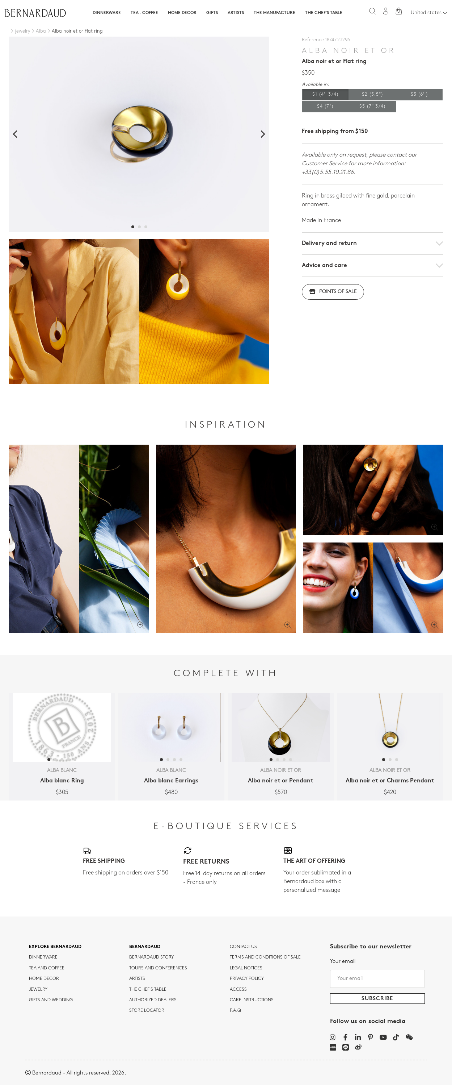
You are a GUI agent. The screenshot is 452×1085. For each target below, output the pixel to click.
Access (238, 990)
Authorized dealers (153, 1000)
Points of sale (332, 292)
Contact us (243, 947)
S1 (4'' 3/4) (325, 94)
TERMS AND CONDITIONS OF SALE (265, 957)
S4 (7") (325, 106)
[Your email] (377, 979)
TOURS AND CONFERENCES (158, 968)
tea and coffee (46, 968)
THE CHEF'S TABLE (147, 990)
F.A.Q (235, 1011)
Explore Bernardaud (55, 947)
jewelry (38, 990)
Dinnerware (107, 13)
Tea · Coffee (144, 13)
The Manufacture (274, 13)
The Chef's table (323, 13)
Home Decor (182, 13)
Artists (236, 13)
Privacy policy (247, 979)
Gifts (212, 13)
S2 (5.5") (372, 94)
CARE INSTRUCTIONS (252, 1000)
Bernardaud (144, 947)
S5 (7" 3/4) (372, 106)
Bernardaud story (151, 957)
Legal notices (246, 968)
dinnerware (43, 957)
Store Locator (146, 1011)
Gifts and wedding (51, 1000)
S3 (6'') (419, 94)
